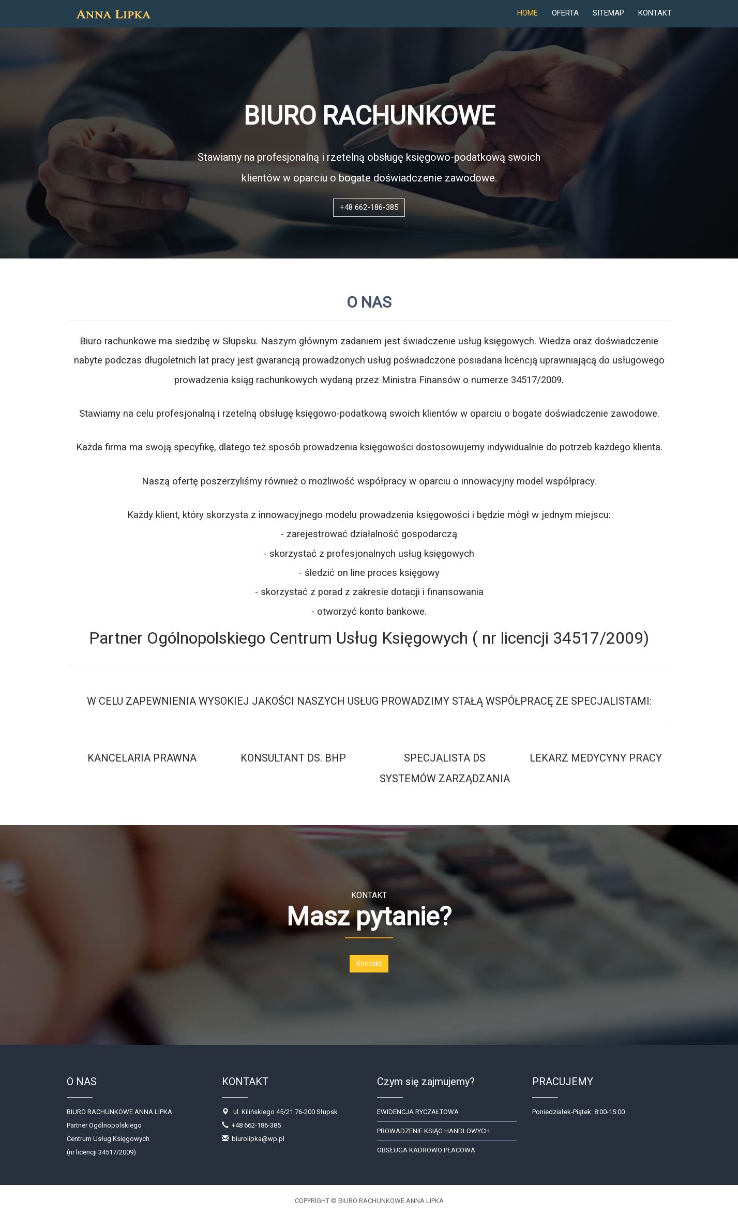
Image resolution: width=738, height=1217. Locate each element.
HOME (527, 23)
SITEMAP (608, 23)
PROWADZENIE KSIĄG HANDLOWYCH (433, 1131)
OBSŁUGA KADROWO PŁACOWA (426, 1150)
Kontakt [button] (369, 964)
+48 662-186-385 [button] (369, 207)
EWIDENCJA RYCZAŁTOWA (418, 1112)
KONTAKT (655, 23)
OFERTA (565, 23)
